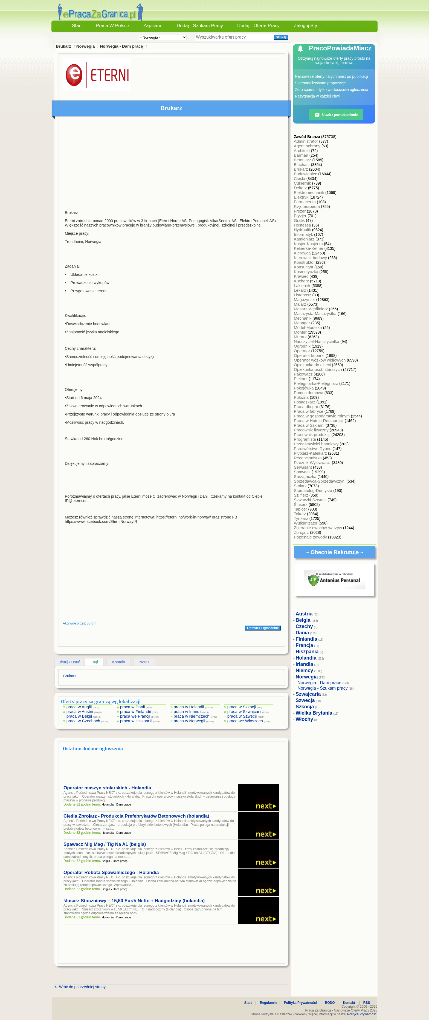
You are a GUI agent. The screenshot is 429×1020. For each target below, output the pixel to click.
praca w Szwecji (242, 716)
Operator (302, 350)
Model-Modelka (308, 327)
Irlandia (304, 664)
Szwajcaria (308, 694)
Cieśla (300, 178)
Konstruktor (305, 262)
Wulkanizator (306, 523)
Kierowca (303, 253)
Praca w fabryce (309, 411)
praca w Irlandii (187, 711)
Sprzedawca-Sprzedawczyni (320, 481)
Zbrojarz (302, 532)
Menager (302, 322)
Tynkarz (301, 518)
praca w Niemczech (192, 716)
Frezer (300, 211)
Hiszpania (307, 651)
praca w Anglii (79, 706)
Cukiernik (303, 183)
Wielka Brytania (314, 713)
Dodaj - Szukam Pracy (200, 25)
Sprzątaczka (306, 476)
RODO (330, 1003)
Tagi (94, 662)
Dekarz (301, 187)
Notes (144, 662)
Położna (302, 397)
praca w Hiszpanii (136, 720)
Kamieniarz (304, 239)
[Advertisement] (172, 162)
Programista (305, 439)
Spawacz (303, 471)
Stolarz (301, 485)
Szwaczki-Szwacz (310, 499)
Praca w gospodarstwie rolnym (322, 416)
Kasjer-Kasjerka (309, 243)
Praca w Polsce (112, 25)
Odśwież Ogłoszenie (263, 628)
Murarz (301, 336)
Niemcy (304, 670)
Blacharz (302, 164)
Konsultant (304, 267)
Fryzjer (301, 215)
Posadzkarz (305, 402)
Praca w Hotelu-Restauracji (319, 420)
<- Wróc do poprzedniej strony (80, 987)
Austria (304, 614)
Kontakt (118, 662)
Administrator (306, 141)
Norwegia (85, 46)
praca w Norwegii (189, 720)
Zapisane (153, 25)
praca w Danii (132, 706)
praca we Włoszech (245, 720)
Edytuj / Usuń (68, 662)
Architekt (302, 150)
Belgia (303, 620)
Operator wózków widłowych (320, 360)
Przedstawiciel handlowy (317, 444)
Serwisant (303, 467)
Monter (301, 332)
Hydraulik (303, 229)
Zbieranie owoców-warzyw (318, 527)
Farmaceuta (305, 201)
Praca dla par (306, 406)
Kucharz (302, 281)
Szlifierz (301, 495)
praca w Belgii (79, 716)
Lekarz (300, 290)
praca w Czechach (83, 720)
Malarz (300, 304)
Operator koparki (310, 355)
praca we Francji (135, 716)
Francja (304, 645)
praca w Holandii (189, 706)
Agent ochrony (307, 146)
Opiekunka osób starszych (318, 369)
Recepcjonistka (308, 457)
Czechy (304, 626)
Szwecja (305, 700)
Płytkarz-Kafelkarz (311, 453)
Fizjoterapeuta (307, 206)
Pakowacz (304, 374)
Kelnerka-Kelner (309, 248)
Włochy (304, 719)
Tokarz (300, 513)
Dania (302, 632)
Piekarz (301, 378)
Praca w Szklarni (310, 425)
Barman (301, 155)
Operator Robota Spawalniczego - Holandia (111, 872)
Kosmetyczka (306, 271)
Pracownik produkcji (313, 434)
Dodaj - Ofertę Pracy (258, 25)
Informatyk (304, 234)
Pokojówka (304, 388)
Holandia (306, 658)
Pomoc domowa (309, 392)
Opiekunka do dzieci (313, 364)
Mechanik (303, 318)
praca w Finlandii (135, 711)
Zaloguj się (305, 25)
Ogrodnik (303, 346)
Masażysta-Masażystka (316, 313)
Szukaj (281, 37)
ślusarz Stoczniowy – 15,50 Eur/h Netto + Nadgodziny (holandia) (134, 900)
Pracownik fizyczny (312, 430)
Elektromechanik (309, 192)
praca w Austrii (79, 711)
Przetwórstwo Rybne (313, 448)
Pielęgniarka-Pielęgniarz (316, 383)
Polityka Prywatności (300, 1003)
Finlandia (306, 639)
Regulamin (268, 1003)
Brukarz (301, 169)
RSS (366, 1003)
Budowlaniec (306, 173)
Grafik (300, 220)
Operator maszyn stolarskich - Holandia (107, 787)
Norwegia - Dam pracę (121, 46)
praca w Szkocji (241, 706)
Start (77, 25)
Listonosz (303, 295)
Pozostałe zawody (311, 537)
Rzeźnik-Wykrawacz (313, 462)
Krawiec (302, 276)
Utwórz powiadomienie (336, 115)
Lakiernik (302, 285)
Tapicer (301, 509)
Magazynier (305, 299)
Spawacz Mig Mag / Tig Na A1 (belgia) (104, 844)
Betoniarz (303, 159)
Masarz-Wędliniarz (311, 308)
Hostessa (303, 225)
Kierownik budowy (311, 257)
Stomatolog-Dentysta (313, 490)
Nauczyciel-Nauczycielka (317, 341)
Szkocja (305, 706)
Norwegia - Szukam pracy (323, 688)
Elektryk (302, 197)
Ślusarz (301, 504)
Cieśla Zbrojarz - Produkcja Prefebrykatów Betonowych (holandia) (136, 816)
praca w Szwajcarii (244, 711)
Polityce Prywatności (362, 1014)
